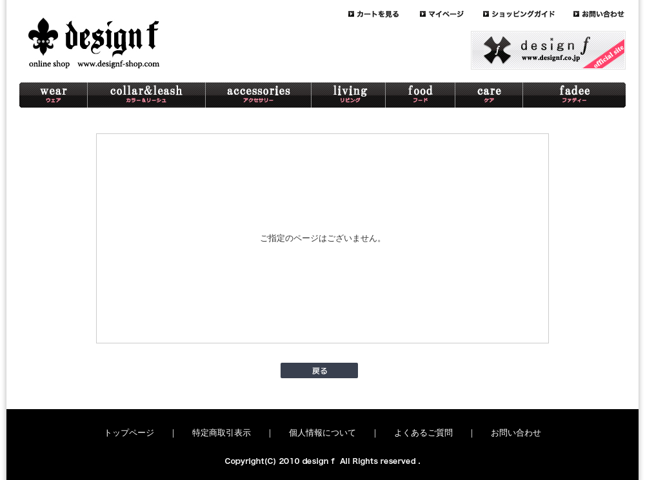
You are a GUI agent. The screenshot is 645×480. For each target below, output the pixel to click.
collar (147, 95)
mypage (451, 14)
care (489, 95)
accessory (259, 95)
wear (53, 95)
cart (384, 14)
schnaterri (574, 95)
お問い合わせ (516, 432)
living (349, 95)
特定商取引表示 (221, 432)
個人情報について (322, 432)
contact (599, 14)
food (420, 95)
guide (528, 14)
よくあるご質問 (423, 432)
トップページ (129, 432)
